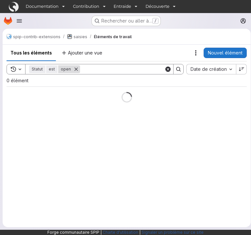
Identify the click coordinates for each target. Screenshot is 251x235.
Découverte (157, 6)
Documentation (42, 6)
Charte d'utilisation (120, 232)
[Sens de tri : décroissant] (239, 69)
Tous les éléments (31, 52)
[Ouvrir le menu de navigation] (19, 21)
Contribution (86, 6)
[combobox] (209, 69)
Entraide (122, 6)
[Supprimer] (76, 69)
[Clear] (166, 69)
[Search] (121, 69)
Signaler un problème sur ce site (173, 232)
